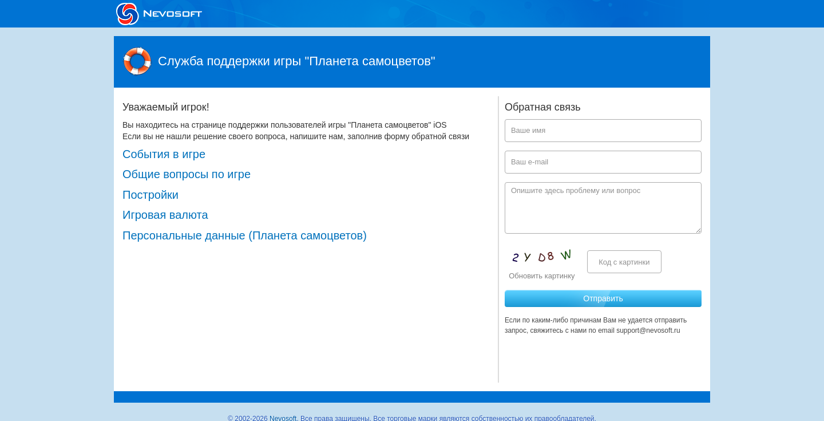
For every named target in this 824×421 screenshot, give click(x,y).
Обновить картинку (542, 276)
